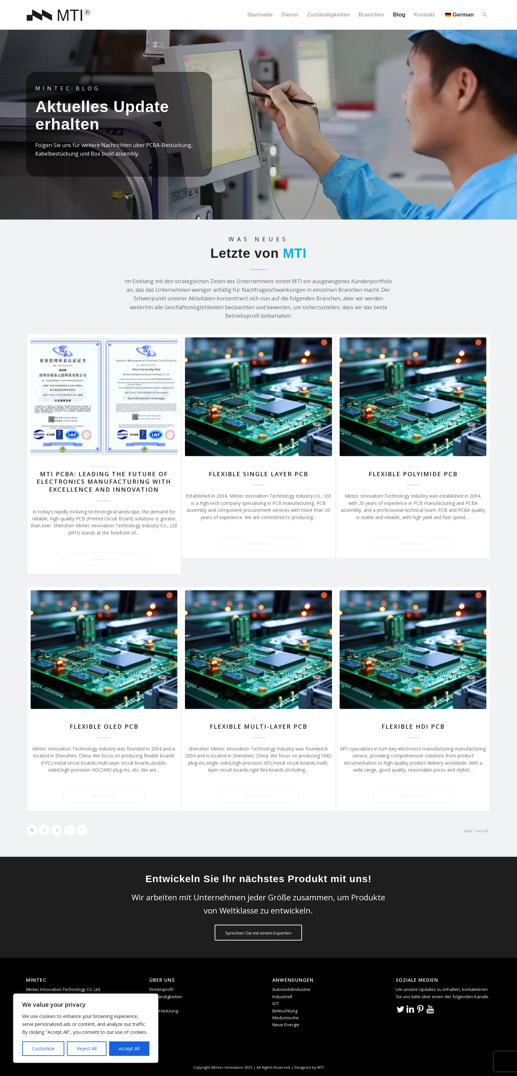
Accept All (129, 1048)
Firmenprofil (161, 989)
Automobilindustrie (291, 989)
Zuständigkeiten (165, 997)
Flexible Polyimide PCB (413, 474)
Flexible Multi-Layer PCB (258, 726)
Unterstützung (163, 1011)
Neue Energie (285, 1025)
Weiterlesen (103, 559)
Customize (43, 1048)
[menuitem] (260, 15)
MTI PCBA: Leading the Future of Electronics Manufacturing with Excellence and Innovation (104, 481)
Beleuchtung (284, 1011)
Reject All (87, 1048)
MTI (320, 1067)
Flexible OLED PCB (104, 726)
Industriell (282, 997)
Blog (258, 466)
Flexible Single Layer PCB (258, 474)
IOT (275, 1003)
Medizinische (285, 1018)
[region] (85, 1028)
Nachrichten (104, 466)
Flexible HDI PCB (413, 726)
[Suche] (484, 15)
